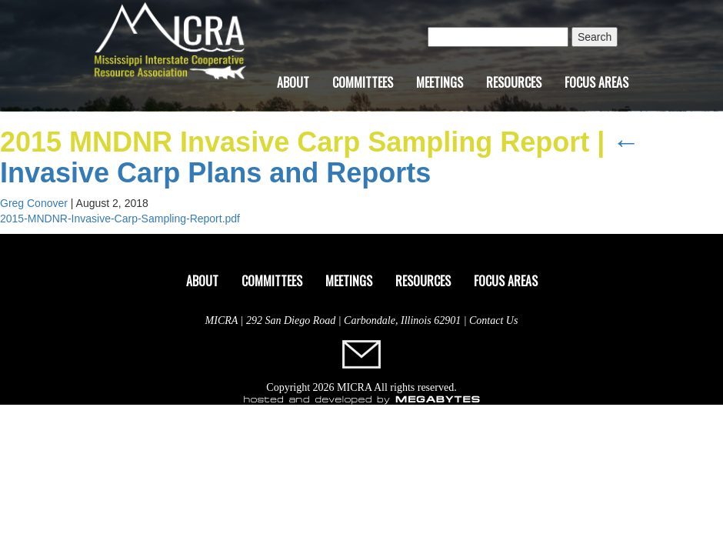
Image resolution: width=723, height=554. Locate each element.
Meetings (439, 82)
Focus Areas (596, 82)
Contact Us (493, 320)
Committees (362, 82)
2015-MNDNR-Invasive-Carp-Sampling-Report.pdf (120, 218)
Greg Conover (34, 203)
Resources (513, 82)
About (293, 82)
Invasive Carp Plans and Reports (320, 157)
